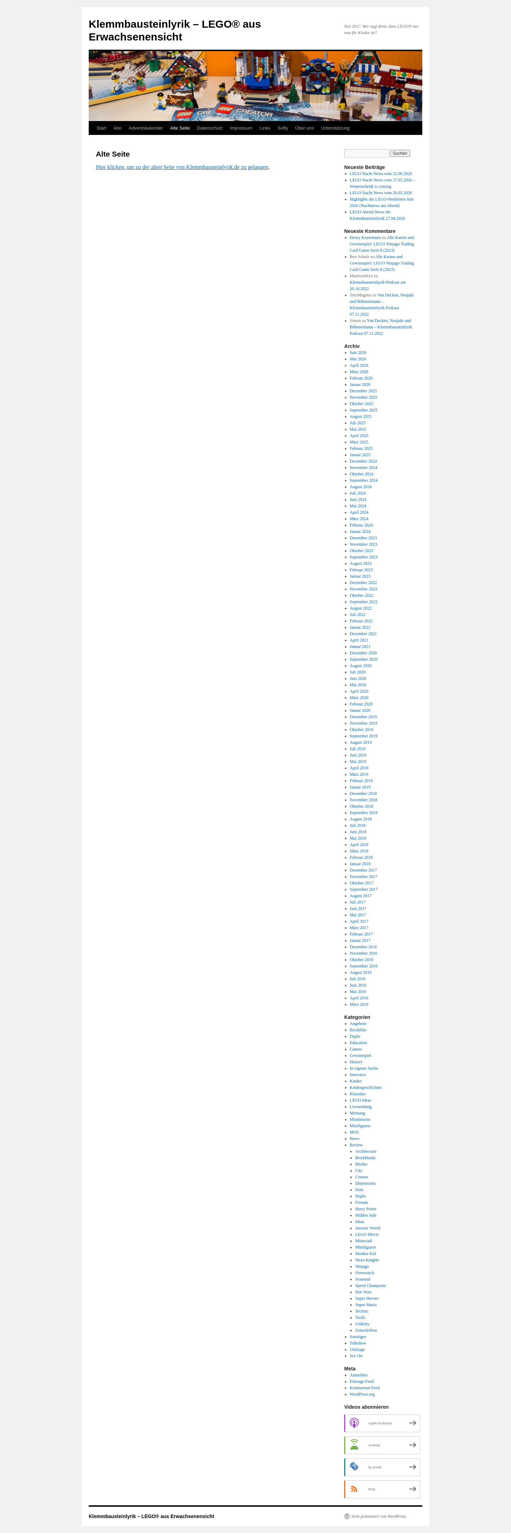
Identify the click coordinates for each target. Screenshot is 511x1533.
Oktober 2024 (361, 473)
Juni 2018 (358, 831)
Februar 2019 (361, 780)
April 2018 (359, 844)
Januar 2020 (360, 710)
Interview (358, 1074)
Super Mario (366, 1304)
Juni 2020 (358, 678)
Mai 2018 (358, 838)
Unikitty (362, 1323)
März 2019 (359, 774)
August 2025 (361, 416)
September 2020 (364, 659)
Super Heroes (366, 1298)
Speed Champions (370, 1285)
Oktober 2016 (361, 959)
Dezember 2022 (363, 582)
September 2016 (364, 966)
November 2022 (364, 589)
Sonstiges (358, 1336)
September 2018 (364, 812)
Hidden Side (366, 1215)
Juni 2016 (358, 985)
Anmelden (359, 1375)
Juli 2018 (358, 825)
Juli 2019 (358, 748)
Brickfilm (358, 1029)
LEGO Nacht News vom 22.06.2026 (381, 173)
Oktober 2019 (361, 729)
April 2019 (359, 767)
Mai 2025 (358, 429)
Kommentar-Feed (365, 1387)
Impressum (241, 128)
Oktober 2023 (361, 550)
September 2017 (364, 889)
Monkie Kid (365, 1253)
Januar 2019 (360, 787)
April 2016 (359, 997)
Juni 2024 (358, 499)
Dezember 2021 (363, 633)
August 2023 (361, 563)
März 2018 (359, 851)
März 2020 (359, 697)
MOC (354, 1132)
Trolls (360, 1317)
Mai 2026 (358, 358)
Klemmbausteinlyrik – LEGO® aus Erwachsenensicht (151, 1516)
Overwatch (364, 1272)
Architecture (366, 1151)
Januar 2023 (360, 576)
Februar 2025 (361, 448)
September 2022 (364, 601)
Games (356, 1049)
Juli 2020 (358, 672)
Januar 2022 (360, 627)
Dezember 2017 (363, 870)
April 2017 (359, 921)
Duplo (355, 1036)
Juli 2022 (358, 614)
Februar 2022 (361, 620)
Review (356, 1144)
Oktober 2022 (361, 595)
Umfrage (357, 1349)
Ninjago (362, 1266)
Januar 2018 (360, 863)
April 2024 (359, 512)
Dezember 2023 (363, 537)
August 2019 (361, 742)
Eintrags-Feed (362, 1381)
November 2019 (364, 723)
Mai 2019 (358, 761)
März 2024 (359, 518)
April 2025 (359, 435)
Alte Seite (180, 128)
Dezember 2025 (363, 390)
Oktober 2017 (361, 882)
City (359, 1170)
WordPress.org (362, 1394)
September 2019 (364, 735)
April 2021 (359, 640)
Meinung (357, 1113)
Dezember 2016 (363, 946)
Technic (362, 1311)
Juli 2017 (358, 902)
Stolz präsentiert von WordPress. (379, 1516)
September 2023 (364, 557)
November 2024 (364, 467)
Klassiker (358, 1093)
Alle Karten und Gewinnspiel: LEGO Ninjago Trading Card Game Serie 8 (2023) (382, 244)
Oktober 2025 (361, 403)
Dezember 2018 (363, 793)
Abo (117, 128)
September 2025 (364, 410)
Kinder (356, 1081)
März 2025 (359, 442)
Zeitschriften (366, 1330)
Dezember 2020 (363, 652)
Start (101, 128)
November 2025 (364, 397)
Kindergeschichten (366, 1087)
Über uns (304, 128)
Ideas (359, 1221)
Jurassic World (367, 1228)
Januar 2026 (360, 384)
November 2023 (364, 544)
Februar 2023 (361, 569)
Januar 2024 (360, 531)
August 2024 (361, 486)
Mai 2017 (358, 914)
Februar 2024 (361, 525)
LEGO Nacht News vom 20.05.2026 (381, 192)
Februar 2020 (361, 704)
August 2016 (361, 972)
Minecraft (363, 1240)
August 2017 (361, 895)
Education (358, 1042)
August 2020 (361, 665)
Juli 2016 (358, 978)
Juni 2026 (358, 352)
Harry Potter (366, 1208)
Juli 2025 (358, 422)
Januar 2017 (360, 940)
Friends (361, 1202)
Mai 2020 (358, 684)
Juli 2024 (358, 493)
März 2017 (359, 927)
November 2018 (364, 799)
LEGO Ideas (360, 1100)
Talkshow (358, 1343)
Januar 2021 (360, 646)
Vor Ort (356, 1355)
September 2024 (364, 480)
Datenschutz (209, 128)
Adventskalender (146, 128)
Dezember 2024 (363, 461)
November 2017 (364, 876)
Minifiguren (360, 1125)
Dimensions (365, 1183)
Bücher (361, 1164)
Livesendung (361, 1106)
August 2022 (361, 608)
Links (265, 128)
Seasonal (362, 1279)
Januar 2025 (360, 454)
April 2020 (359, 691)
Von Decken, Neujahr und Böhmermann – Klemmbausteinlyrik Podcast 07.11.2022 (381, 327)
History (356, 1061)
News (354, 1138)
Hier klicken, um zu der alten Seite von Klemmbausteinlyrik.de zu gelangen (182, 167)
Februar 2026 (361, 378)
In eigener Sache (364, 1068)
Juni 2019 (358, 755)
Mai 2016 (358, 991)
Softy (283, 128)
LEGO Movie (367, 1234)
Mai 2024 (358, 505)
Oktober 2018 (361, 806)
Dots (359, 1189)
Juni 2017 (358, 908)
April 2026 (359, 365)
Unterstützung (335, 128)
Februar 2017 (361, 934)
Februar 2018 (361, 857)
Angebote (358, 1023)
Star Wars (363, 1291)
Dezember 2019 (363, 716)
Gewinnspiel (361, 1055)
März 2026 (359, 371)
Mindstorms (360, 1119)
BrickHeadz (365, 1157)
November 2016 (364, 953)
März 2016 (359, 1004)
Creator (361, 1176)
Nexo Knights (367, 1260)
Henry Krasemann (365, 237)
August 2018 (361, 819)
